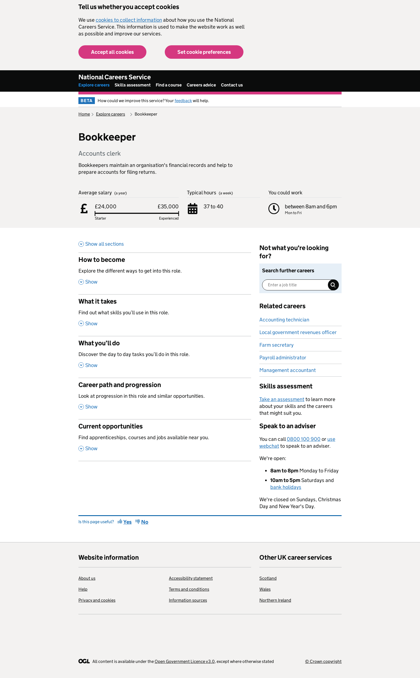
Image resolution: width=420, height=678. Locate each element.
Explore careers (94, 85)
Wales (265, 589)
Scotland (268, 578)
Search (333, 284)
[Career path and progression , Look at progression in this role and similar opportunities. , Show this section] (164, 398)
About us (86, 578)
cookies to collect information (129, 20)
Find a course (169, 85)
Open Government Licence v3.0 (185, 661)
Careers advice (201, 85)
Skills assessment (133, 85)
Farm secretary (276, 345)
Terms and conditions (189, 589)
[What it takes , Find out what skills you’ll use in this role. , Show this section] (164, 315)
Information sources (188, 600)
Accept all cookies (112, 52)
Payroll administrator (282, 357)
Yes (127, 522)
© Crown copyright (323, 661)
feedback (183, 100)
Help (82, 589)
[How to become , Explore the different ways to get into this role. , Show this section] (164, 273)
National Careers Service (114, 77)
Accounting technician (284, 319)
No (144, 522)
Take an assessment (281, 399)
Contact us (232, 85)
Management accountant (287, 370)
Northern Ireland (275, 600)
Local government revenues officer (298, 332)
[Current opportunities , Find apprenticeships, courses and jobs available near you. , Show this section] (164, 440)
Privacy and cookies (96, 600)
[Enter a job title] (300, 284)
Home (84, 114)
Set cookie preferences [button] (204, 52)
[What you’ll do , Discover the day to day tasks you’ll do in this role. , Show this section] (164, 357)
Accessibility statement (191, 578)
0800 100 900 (303, 439)
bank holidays (285, 487)
